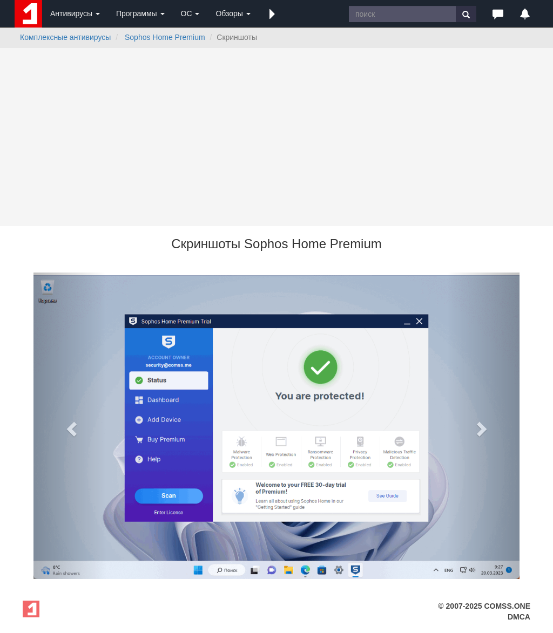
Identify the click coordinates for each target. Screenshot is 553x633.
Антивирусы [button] (75, 13)
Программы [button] (140, 13)
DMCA (519, 616)
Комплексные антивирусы (65, 37)
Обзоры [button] (232, 13)
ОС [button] (190, 13)
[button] (272, 13)
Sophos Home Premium (165, 37)
